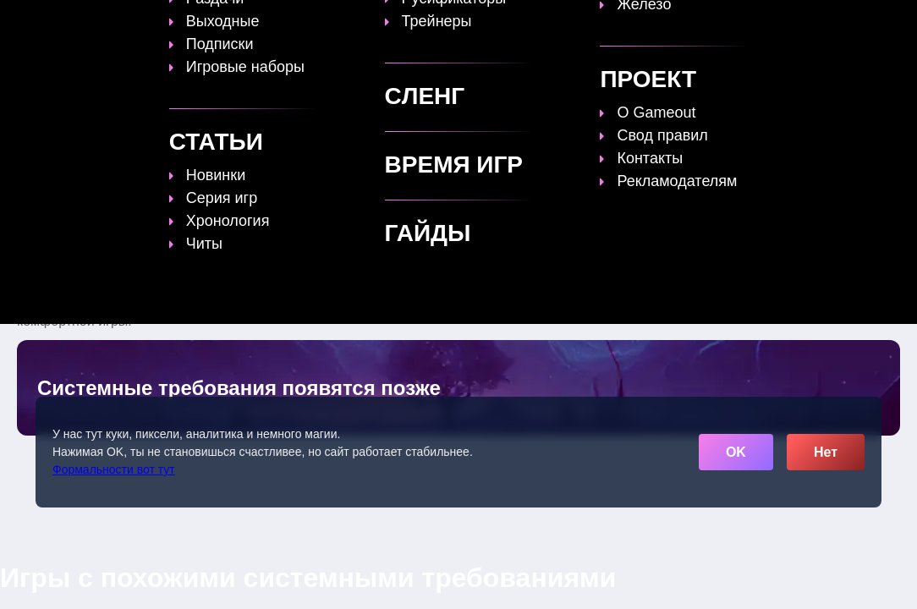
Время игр (525, 23)
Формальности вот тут (113, 469)
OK (736, 452)
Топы (316, 23)
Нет (825, 452)
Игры (731, 23)
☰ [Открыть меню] (884, 22)
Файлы (606, 23)
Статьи (445, 23)
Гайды (377, 23)
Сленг (671, 23)
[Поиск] (854, 21)
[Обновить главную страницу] (124, 22)
